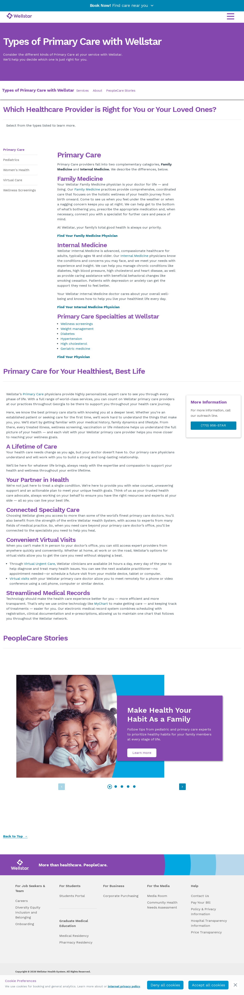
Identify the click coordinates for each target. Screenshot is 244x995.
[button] (182, 786)
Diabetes (68, 334)
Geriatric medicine (75, 349)
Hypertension (71, 339)
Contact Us (200, 896)
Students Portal (72, 896)
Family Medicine (87, 189)
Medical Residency (74, 936)
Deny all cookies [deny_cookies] (165, 985)
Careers (21, 901)
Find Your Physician (73, 357)
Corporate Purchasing (120, 896)
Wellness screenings (77, 324)
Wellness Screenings (19, 190)
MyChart (101, 604)
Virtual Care (12, 180)
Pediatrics (11, 160)
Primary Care (13, 150)
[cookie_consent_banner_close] (235, 985)
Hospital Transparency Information (209, 923)
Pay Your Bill (201, 902)
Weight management (77, 329)
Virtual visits (19, 579)
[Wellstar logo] (19, 16)
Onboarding (24, 924)
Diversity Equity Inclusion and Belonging (27, 912)
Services (82, 90)
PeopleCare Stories (120, 90)
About (97, 90)
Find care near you (122, 5)
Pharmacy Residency (75, 942)
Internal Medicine (134, 256)
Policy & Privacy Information (203, 911)
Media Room (157, 896)
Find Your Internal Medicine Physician (88, 307)
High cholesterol (74, 344)
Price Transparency (206, 932)
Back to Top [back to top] (15, 836)
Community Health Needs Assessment (162, 904)
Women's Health (16, 170)
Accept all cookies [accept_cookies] (208, 985)
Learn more (141, 753)
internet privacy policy (124, 986)
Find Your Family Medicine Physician (87, 236)
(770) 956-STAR (213, 425)
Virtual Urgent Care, (40, 564)
